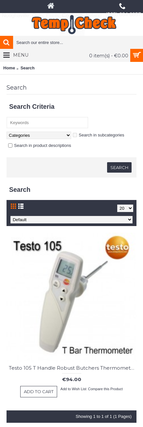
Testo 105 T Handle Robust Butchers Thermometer (72, 368)
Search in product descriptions (39, 145)
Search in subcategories (98, 135)
